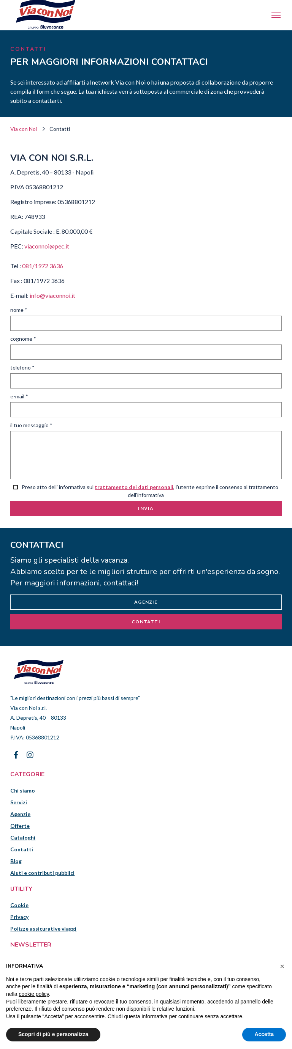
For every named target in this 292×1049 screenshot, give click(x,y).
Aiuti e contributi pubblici (42, 873)
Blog (16, 861)
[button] (282, 966)
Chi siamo (22, 790)
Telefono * (22, 367)
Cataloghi (22, 837)
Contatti (146, 621)
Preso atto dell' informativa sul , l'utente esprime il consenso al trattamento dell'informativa (145, 491)
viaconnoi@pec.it (46, 246)
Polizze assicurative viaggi (43, 928)
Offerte (20, 826)
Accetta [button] (264, 1034)
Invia (146, 508)
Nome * (18, 310)
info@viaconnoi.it (52, 295)
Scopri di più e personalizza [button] (53, 1034)
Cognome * (23, 338)
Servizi (18, 802)
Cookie (19, 905)
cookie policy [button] (34, 994)
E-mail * (19, 396)
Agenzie (145, 602)
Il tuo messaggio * (31, 425)
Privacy (19, 917)
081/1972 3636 (42, 265)
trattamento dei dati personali (134, 487)
